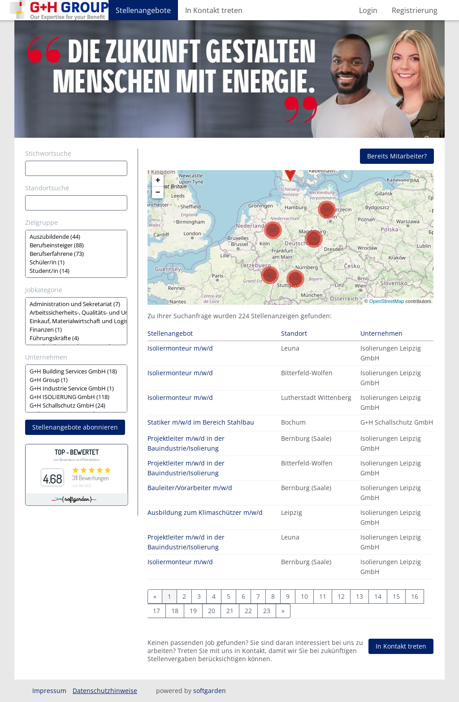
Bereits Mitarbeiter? (397, 156)
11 (322, 596)
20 (211, 610)
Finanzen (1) (76, 329)
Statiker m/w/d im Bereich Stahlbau (200, 422)
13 (359, 596)
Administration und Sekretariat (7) (76, 304)
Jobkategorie (43, 289)
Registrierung (414, 10)
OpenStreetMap (386, 301)
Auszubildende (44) (76, 237)
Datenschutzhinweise (105, 690)
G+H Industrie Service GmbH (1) (76, 388)
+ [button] (158, 180)
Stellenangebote (143, 10)
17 (156, 610)
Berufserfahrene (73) (76, 254)
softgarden (209, 690)
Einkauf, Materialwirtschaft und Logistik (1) (76, 321)
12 (341, 596)
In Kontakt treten (213, 10)
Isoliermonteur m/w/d (180, 348)
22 (248, 610)
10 (304, 596)
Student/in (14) (76, 271)
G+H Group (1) (76, 380)
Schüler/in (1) (76, 262)
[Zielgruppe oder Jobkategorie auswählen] (76, 254)
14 (377, 596)
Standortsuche (47, 188)
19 (193, 610)
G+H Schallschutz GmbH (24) (76, 405)
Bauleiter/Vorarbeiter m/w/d (189, 487)
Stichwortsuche (48, 153)
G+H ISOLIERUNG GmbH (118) (76, 397)
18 (174, 610)
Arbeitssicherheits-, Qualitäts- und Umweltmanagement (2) (76, 312)
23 (266, 610)
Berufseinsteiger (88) (76, 245)
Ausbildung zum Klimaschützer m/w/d (205, 512)
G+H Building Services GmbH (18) (76, 371)
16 (414, 596)
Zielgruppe (41, 222)
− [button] (158, 192)
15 (396, 596)
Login (368, 10)
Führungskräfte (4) (76, 338)
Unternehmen (46, 357)
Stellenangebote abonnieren (75, 427)
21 (230, 610)
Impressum (49, 690)
